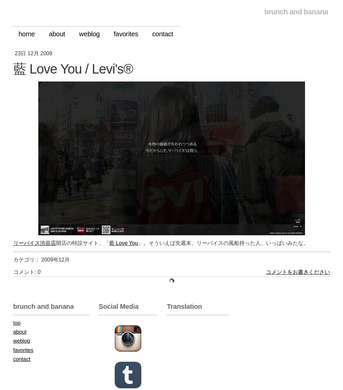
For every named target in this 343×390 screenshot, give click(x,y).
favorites (23, 350)
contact (22, 359)
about (20, 332)
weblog (21, 341)
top (17, 323)
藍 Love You (123, 243)
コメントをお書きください (298, 272)
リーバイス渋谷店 (34, 243)
